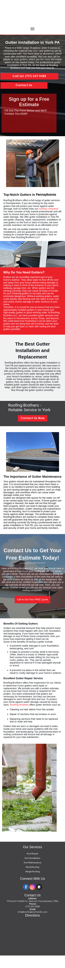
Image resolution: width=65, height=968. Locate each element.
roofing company (48, 208)
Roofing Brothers (19, 704)
